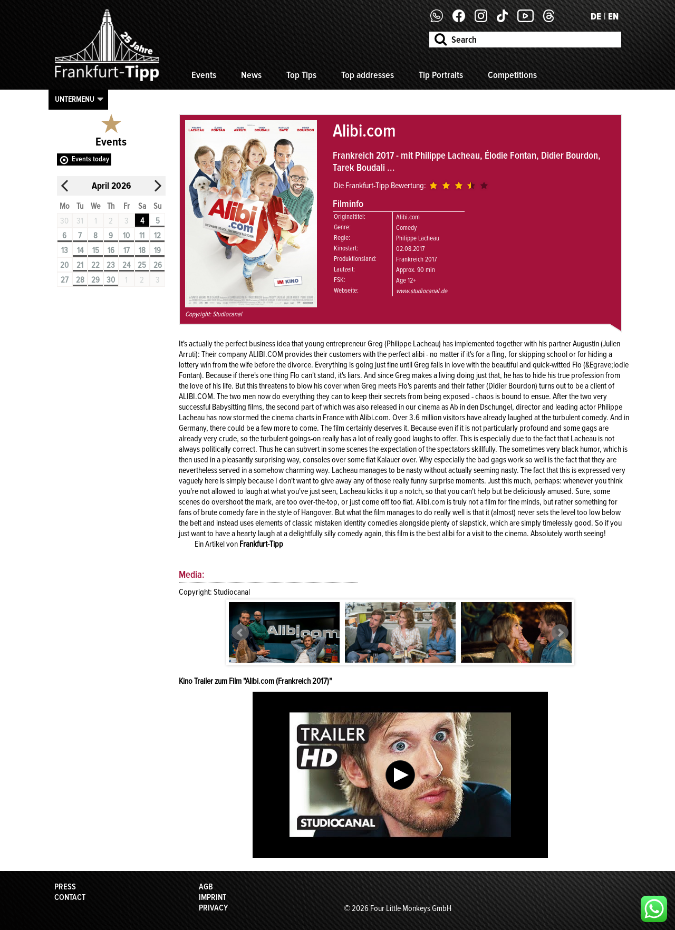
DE (596, 16)
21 (79, 265)
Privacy (213, 908)
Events (203, 75)
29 (95, 280)
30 (111, 280)
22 (95, 265)
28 (80, 280)
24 (126, 265)
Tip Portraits (441, 75)
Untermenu (74, 99)
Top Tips (301, 75)
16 (111, 250)
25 (142, 265)
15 (95, 250)
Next (560, 632)
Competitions (512, 75)
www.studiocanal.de (421, 291)
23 (111, 265)
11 (141, 235)
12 (157, 235)
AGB (206, 886)
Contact (69, 897)
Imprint (212, 897)
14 (80, 250)
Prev (240, 632)
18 (142, 250)
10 (126, 235)
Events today (90, 158)
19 (157, 250)
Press (65, 886)
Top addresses (367, 75)
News (251, 75)
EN (613, 16)
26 (157, 265)
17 (126, 250)
